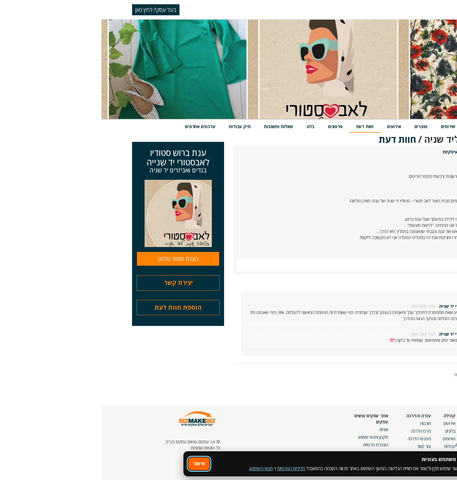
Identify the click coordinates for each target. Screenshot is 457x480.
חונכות (324, 423)
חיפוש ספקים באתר (423, 423)
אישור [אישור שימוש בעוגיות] (97, 463)
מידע (372, 126)
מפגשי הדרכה (318, 438)
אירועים (293, 126)
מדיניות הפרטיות (190, 468)
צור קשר (322, 446)
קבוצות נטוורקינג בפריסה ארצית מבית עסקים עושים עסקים (375, 445)
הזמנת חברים (429, 438)
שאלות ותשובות (176, 126)
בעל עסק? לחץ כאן (54, 9)
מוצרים (319, 126)
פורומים (347, 438)
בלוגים (349, 431)
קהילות (348, 446)
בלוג (209, 126)
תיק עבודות (138, 126)
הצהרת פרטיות (274, 445)
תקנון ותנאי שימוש (272, 437)
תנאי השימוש (159, 468)
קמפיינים (389, 431)
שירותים (346, 126)
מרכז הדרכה (320, 431)
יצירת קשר (76, 283)
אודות (282, 429)
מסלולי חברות (385, 423)
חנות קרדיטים (428, 431)
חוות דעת (263, 126)
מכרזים (391, 458)
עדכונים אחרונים (98, 126)
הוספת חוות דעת (76, 307)
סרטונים (234, 126)
